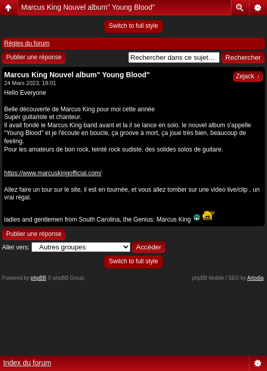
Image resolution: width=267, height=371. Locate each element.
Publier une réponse (33, 57)
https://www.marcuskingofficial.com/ (53, 173)
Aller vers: (15, 247)
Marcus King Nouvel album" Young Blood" (88, 7)
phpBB (38, 278)
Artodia (255, 278)
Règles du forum (26, 43)
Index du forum (27, 363)
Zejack (248, 76)
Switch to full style (133, 25)
